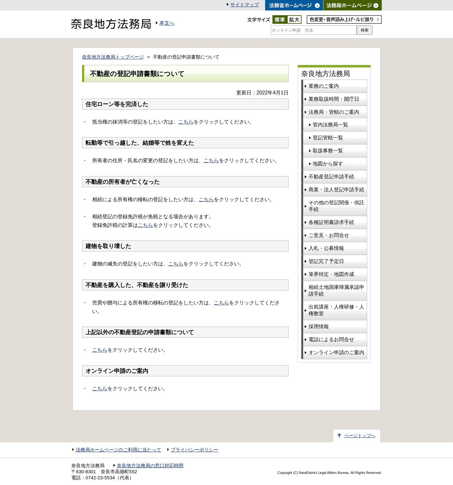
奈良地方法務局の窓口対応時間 (150, 465)
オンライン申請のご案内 (336, 352)
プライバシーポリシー (194, 449)
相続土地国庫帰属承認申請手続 (336, 290)
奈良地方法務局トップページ (113, 57)
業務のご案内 (324, 86)
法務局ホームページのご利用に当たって (118, 449)
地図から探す (328, 163)
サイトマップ (244, 4)
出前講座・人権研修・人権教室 (336, 310)
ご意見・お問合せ (329, 235)
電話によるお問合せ (331, 339)
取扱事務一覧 (328, 150)
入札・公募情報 (326, 248)
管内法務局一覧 (330, 124)
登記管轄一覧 (328, 137)
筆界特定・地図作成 (331, 274)
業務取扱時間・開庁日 (334, 99)
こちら (186, 121)
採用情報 (319, 326)
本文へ (167, 23)
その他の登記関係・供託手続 (336, 206)
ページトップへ (359, 435)
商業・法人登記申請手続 (336, 189)
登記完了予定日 (326, 261)
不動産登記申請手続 (331, 176)
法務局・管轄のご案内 (334, 112)
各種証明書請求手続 (331, 222)
